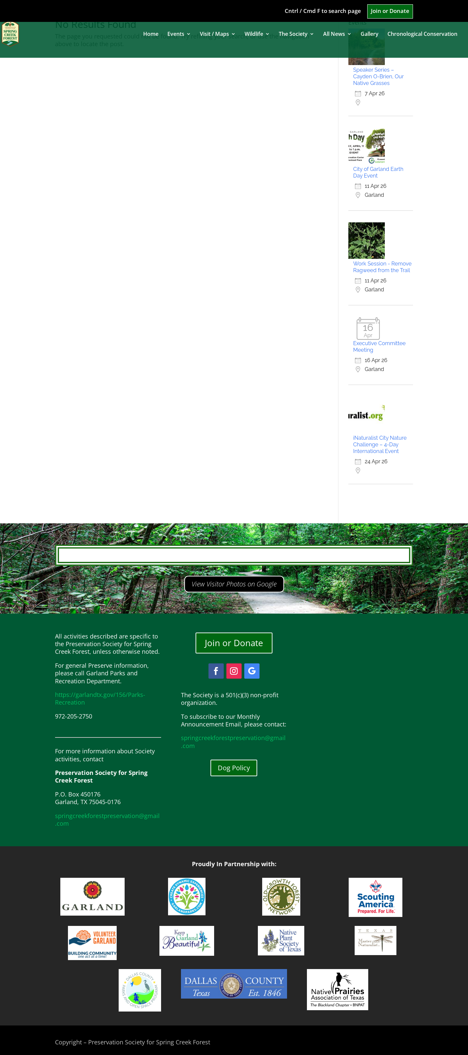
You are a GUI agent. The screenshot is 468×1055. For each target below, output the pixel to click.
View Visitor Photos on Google (234, 583)
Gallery (370, 35)
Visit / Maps (214, 35)
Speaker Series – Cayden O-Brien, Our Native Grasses (378, 76)
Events (175, 35)
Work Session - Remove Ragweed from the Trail (382, 267)
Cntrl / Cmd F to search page (323, 11)
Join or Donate (390, 11)
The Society (293, 35)
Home (150, 35)
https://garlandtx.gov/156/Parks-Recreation (100, 698)
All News (334, 35)
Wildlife (254, 35)
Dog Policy (234, 767)
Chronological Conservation (422, 35)
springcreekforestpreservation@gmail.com (107, 819)
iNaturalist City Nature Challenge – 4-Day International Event (380, 444)
